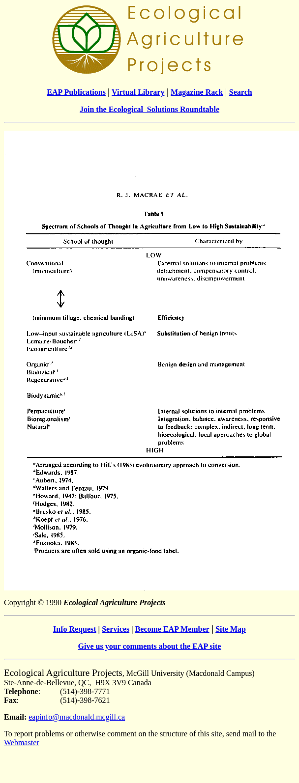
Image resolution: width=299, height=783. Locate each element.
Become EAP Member (172, 629)
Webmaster (21, 742)
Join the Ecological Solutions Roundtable (149, 109)
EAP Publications (76, 92)
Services (115, 629)
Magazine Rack (197, 92)
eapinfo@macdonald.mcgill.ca (77, 717)
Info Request (74, 629)
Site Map (230, 629)
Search (240, 92)
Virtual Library (138, 92)
